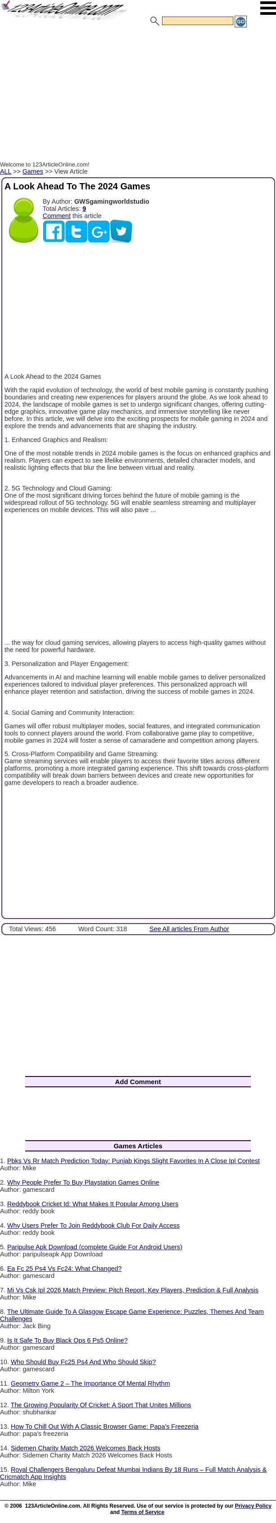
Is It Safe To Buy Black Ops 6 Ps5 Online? (67, 1340)
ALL (5, 171)
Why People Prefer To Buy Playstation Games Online (83, 1182)
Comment (56, 215)
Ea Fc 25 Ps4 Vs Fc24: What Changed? (64, 1268)
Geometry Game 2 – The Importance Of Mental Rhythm (90, 1383)
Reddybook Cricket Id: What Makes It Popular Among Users (93, 1204)
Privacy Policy (253, 1506)
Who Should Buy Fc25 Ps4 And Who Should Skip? (83, 1361)
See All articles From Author (189, 928)
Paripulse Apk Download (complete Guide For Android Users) (94, 1247)
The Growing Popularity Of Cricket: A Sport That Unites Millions (101, 1405)
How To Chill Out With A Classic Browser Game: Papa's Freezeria (104, 1426)
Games (32, 171)
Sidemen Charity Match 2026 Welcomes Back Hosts (85, 1448)
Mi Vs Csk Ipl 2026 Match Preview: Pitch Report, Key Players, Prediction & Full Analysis (132, 1290)
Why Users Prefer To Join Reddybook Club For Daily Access (93, 1225)
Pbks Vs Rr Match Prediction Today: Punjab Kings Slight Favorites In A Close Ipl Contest (133, 1160)
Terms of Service (142, 1512)
